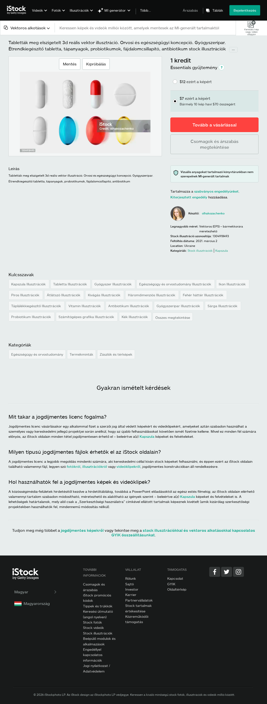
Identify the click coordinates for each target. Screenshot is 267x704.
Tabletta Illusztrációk (70, 284)
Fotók (56, 10)
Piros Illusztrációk (25, 295)
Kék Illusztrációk (135, 317)
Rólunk (130, 578)
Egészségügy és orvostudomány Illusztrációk (175, 284)
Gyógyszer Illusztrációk (113, 284)
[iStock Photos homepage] (18, 10)
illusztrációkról (94, 466)
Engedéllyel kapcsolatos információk (92, 654)
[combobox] (27, 28)
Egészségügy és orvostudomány (37, 354)
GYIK (171, 584)
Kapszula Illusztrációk (29, 284)
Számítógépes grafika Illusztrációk (86, 317)
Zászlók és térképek (116, 354)
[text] (145, 28)
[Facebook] (214, 572)
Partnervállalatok (139, 600)
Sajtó (129, 584)
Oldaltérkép (176, 589)
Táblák (217, 10)
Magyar (35, 591)
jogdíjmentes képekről (82, 530)
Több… (145, 10)
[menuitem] (39, 14)
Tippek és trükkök (97, 606)
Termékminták (81, 354)
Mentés (69, 62)
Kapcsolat (175, 578)
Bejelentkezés (245, 10)
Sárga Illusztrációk (223, 306)
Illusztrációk (79, 10)
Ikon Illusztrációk (233, 284)
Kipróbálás (96, 64)
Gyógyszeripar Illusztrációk (179, 306)
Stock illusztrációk (97, 633)
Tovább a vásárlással (214, 124)
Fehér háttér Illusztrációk (203, 295)
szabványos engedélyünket (216, 191)
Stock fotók (92, 622)
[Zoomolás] (85, 112)
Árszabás (190, 10)
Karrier (130, 595)
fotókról (73, 466)
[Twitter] (226, 572)
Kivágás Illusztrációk (104, 295)
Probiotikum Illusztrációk (31, 317)
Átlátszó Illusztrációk (64, 295)
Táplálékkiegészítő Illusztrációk (36, 306)
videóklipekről (128, 466)
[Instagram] (238, 572)
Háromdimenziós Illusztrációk (152, 295)
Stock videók (93, 628)
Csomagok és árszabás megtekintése (214, 144)
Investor (131, 589)
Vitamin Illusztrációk (85, 306)
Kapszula (147, 436)
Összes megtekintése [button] (172, 317)
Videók (37, 10)
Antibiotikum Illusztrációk (129, 306)
